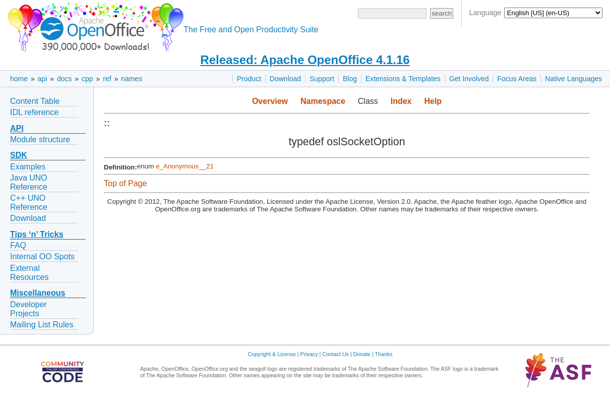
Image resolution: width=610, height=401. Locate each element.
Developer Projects (28, 309)
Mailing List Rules (41, 324)
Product (249, 79)
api (42, 79)
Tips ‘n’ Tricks (37, 234)
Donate (362, 354)
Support (322, 79)
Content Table (34, 101)
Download (285, 79)
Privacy (309, 354)
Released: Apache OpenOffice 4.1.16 (304, 60)
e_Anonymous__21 (185, 166)
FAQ (18, 245)
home (19, 79)
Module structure (40, 139)
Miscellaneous (37, 293)
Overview (270, 101)
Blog (350, 79)
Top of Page (125, 183)
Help (433, 101)
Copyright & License (272, 354)
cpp (87, 79)
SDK (18, 155)
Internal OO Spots (42, 256)
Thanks (384, 354)
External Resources (29, 272)
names (131, 79)
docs (64, 79)
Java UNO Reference (28, 182)
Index (401, 101)
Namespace (322, 101)
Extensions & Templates (403, 79)
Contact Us (335, 354)
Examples (27, 166)
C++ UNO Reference (28, 202)
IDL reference (34, 112)
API (17, 128)
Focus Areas (516, 79)
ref (107, 79)
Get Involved (469, 79)
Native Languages (573, 79)
